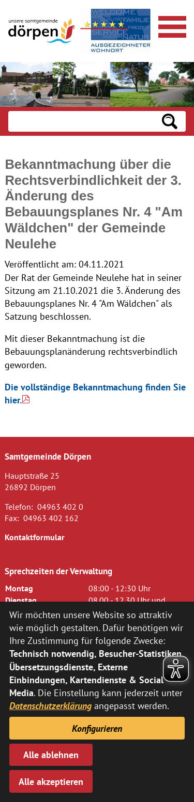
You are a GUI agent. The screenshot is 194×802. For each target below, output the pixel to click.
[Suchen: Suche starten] (170, 121)
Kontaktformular (35, 537)
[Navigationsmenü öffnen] (171, 25)
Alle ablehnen (51, 755)
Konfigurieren (97, 728)
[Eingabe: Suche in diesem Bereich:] (81, 121)
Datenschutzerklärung (50, 706)
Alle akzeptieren (51, 782)
